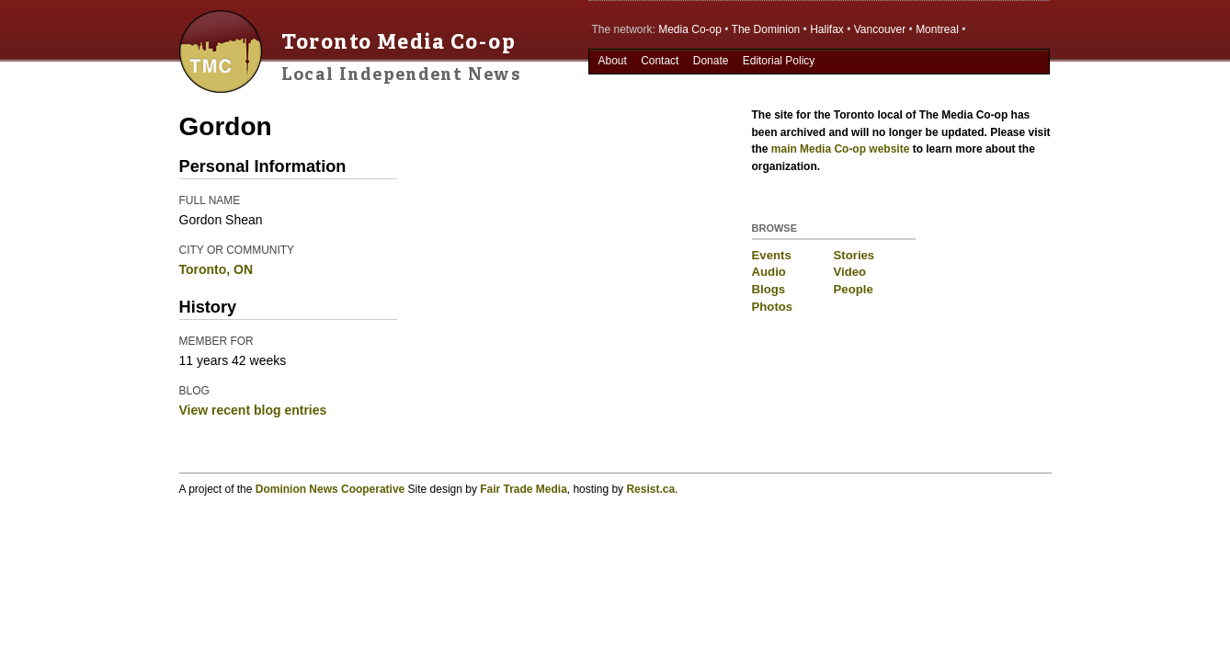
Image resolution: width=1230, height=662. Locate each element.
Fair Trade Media (523, 489)
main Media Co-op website (840, 149)
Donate (711, 60)
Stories (854, 255)
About (612, 60)
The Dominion (766, 29)
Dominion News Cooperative (330, 489)
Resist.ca (650, 489)
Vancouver (879, 29)
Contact (659, 60)
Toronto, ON (216, 269)
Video (850, 272)
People (853, 289)
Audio (769, 272)
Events (772, 255)
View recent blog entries (253, 410)
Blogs (769, 289)
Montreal (937, 29)
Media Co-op (690, 29)
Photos (772, 307)
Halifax (827, 29)
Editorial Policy (779, 60)
